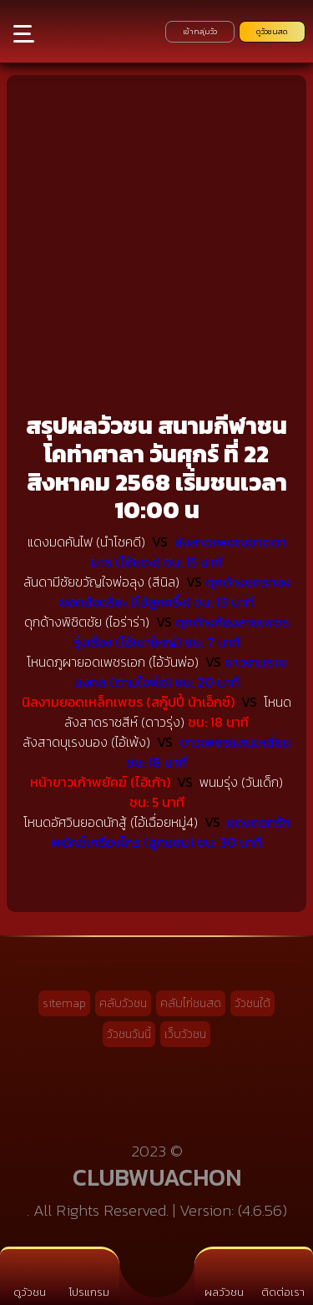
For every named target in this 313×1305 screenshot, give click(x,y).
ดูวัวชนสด (272, 32)
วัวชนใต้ (252, 1003)
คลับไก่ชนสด (190, 1003)
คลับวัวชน (123, 1003)
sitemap (64, 1003)
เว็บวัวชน (185, 1034)
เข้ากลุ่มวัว (200, 32)
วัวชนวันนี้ (129, 1034)
